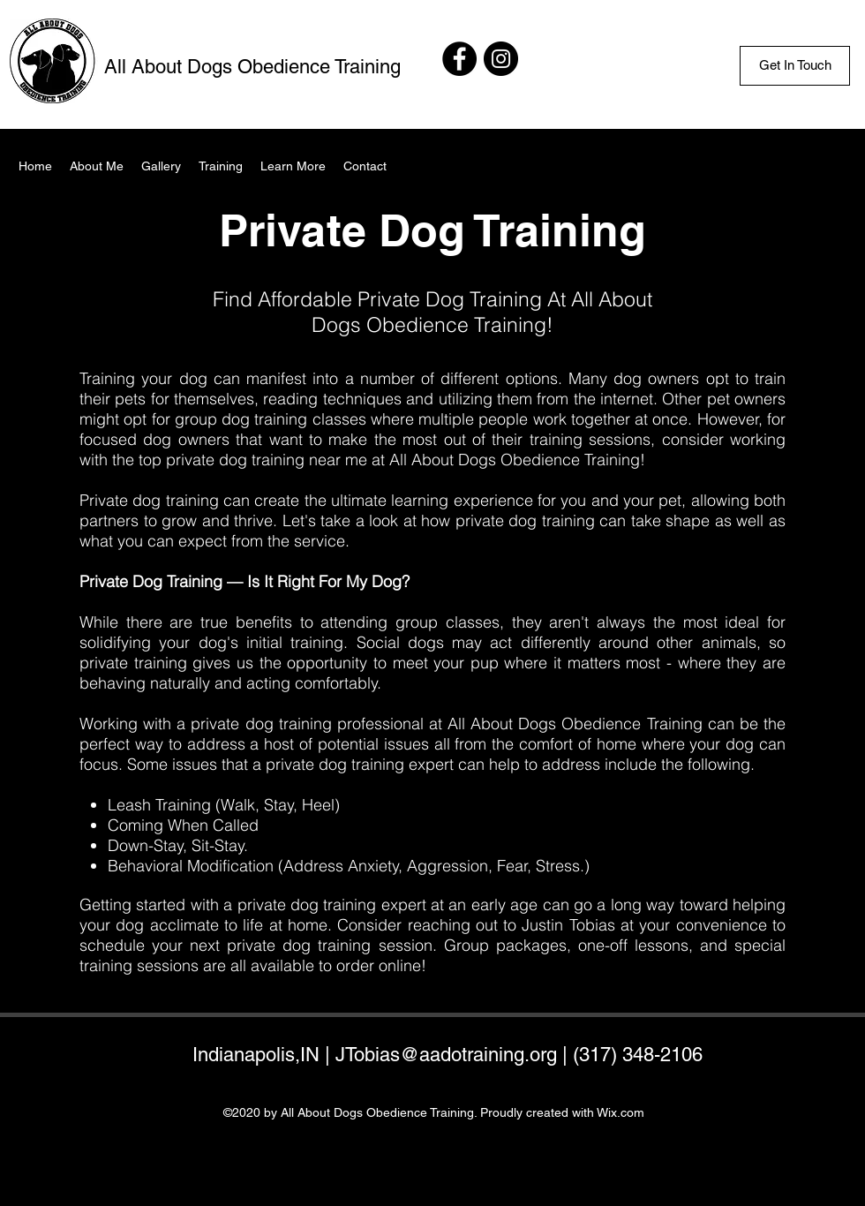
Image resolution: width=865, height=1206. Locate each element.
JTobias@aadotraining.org (446, 1055)
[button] (293, 166)
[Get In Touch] (795, 66)
